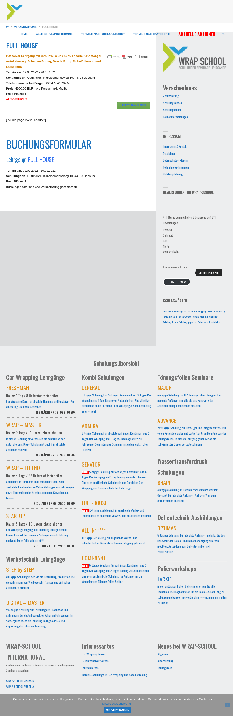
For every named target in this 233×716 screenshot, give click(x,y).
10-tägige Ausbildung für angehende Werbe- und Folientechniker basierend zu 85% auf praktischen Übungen (116, 510)
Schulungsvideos (172, 103)
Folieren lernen (90, 668)
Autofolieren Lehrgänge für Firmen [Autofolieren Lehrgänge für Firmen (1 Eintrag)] (178, 311)
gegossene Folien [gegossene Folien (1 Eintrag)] (195, 322)
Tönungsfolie (164, 668)
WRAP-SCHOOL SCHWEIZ (20, 681)
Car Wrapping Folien (93, 654)
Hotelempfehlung (173, 174)
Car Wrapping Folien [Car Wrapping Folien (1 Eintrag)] (203, 311)
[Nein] (227, 705)
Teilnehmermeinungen (175, 116)
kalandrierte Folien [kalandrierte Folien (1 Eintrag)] (212, 322)
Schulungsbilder (172, 109)
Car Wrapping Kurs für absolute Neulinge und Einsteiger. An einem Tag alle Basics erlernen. (41, 402)
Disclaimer (169, 153)
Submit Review (177, 282)
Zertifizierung (171, 96)
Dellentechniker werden (95, 661)
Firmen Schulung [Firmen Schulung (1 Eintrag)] (179, 322)
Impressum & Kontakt (175, 146)
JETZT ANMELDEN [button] (133, 105)
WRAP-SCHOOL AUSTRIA (20, 686)
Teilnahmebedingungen (176, 167)
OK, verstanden (118, 710)
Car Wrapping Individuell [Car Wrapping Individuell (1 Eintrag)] (193, 316)
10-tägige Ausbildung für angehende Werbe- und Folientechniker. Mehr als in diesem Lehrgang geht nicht (113, 537)
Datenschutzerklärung (175, 160)
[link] (223, 34)
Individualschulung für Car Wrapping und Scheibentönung (114, 674)
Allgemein (162, 654)
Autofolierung (165, 661)
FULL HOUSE (41, 159)
